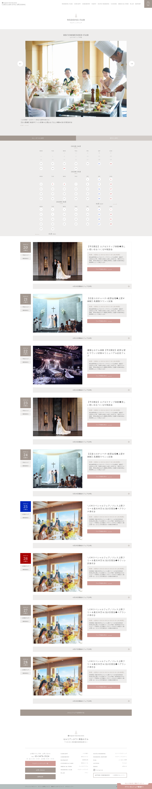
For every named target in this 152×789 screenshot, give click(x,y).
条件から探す (114, 138)
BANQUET (64, 760)
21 (53, 163)
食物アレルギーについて (57, 786)
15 (87, 189)
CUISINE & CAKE (67, 763)
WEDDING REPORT (100, 757)
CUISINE (114, 4)
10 (111, 184)
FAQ (94, 760)
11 (41, 189)
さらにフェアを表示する (76, 712)
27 (41, 168)
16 (99, 189)
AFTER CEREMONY (110, 775)
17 (111, 189)
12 (53, 189)
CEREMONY (86, 4)
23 (76, 163)
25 (99, 163)
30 (76, 168)
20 (41, 163)
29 (64, 168)
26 (111, 163)
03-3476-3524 (42, 756)
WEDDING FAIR (67, 4)
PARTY (94, 4)
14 (76, 189)
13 (64, 189)
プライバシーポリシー (31, 786)
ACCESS (96, 763)
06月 (99, 204)
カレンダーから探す (38, 138)
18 (41, 193)
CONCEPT (77, 4)
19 (53, 193)
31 (111, 198)
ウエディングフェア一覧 (40, 763)
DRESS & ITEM (123, 4)
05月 (52, 234)
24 (87, 163)
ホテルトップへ (69, 786)
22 (64, 163)
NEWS (95, 766)
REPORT (138, 4)
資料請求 (40, 776)
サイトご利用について (44, 786)
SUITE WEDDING (103, 4)
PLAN (132, 4)
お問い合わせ (40, 770)
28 (53, 168)
